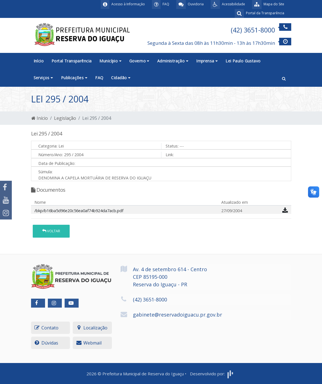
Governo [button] (139, 61)
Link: (170, 154)
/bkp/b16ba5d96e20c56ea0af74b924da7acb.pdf (78, 210)
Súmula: (45, 171)
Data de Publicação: (56, 163)
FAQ (99, 77)
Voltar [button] (51, 230)
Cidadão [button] (120, 77)
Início (39, 61)
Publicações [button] (74, 77)
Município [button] (110, 61)
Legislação (65, 118)
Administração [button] (172, 61)
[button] (283, 78)
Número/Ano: (50, 154)
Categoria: (47, 146)
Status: (172, 146)
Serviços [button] (43, 77)
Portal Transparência (71, 61)
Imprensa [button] (207, 61)
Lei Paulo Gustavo (242, 61)
